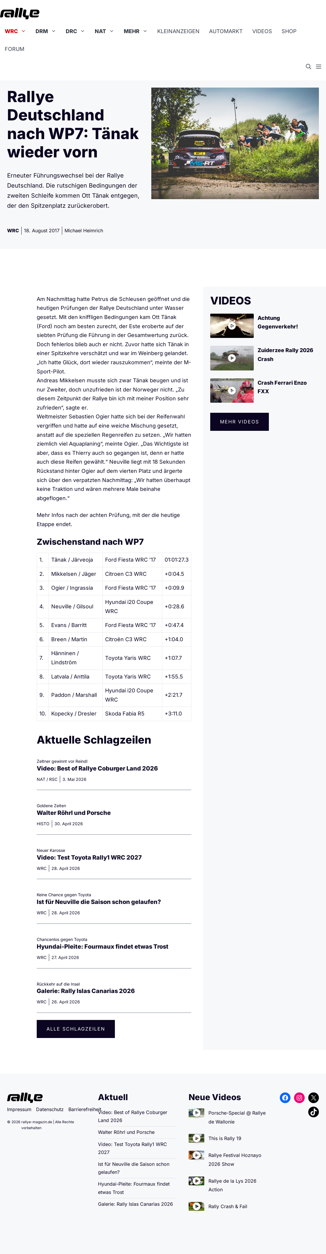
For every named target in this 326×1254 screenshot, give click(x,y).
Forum (14, 49)
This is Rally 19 (224, 1138)
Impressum (19, 1109)
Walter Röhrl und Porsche (74, 812)
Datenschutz (50, 1109)
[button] (311, 67)
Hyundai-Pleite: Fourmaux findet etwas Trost (102, 946)
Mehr (138, 31)
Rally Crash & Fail (227, 1206)
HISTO (43, 823)
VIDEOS (230, 300)
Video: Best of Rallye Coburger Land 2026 (97, 768)
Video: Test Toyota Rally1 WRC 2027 (89, 857)
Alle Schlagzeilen (75, 1029)
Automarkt (226, 31)
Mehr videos (239, 422)
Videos (262, 31)
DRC (78, 31)
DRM (48, 31)
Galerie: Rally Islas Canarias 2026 (86, 991)
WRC (18, 31)
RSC (53, 779)
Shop (289, 31)
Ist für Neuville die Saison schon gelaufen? (99, 901)
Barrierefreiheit (84, 1109)
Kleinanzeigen (178, 31)
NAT (107, 31)
